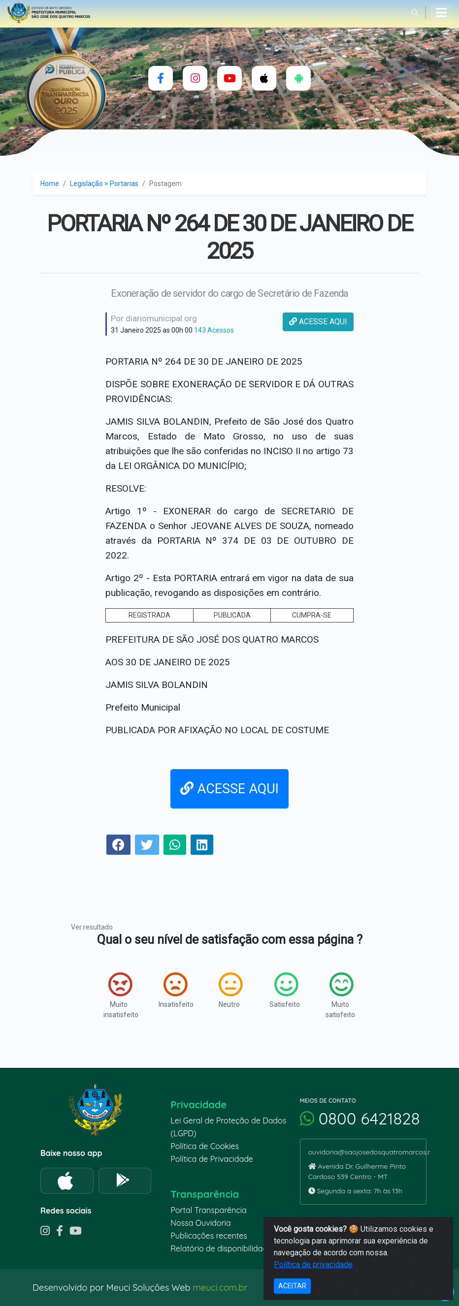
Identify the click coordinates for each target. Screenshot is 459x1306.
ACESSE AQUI (318, 321)
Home (49, 183)
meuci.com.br (220, 1287)
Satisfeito (284, 990)
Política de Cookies (204, 1146)
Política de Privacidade (211, 1159)
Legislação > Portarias (104, 183)
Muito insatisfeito (120, 995)
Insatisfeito (176, 990)
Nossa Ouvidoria (200, 1223)
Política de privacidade (313, 1264)
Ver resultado (92, 927)
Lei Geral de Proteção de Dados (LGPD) (228, 1127)
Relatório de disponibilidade (221, 1248)
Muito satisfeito (340, 995)
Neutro (230, 990)
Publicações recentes (208, 1236)
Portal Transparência (208, 1210)
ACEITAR (292, 1286)
